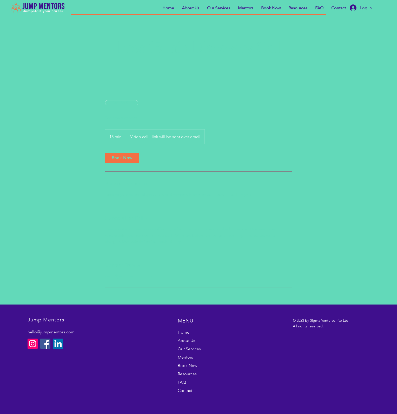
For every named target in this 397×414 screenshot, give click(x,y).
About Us (186, 340)
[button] (190, 8)
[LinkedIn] (58, 344)
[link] (122, 158)
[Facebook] (45, 344)
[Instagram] (33, 344)
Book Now (187, 365)
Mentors (185, 357)
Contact (185, 390)
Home (183, 332)
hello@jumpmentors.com (51, 331)
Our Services (189, 348)
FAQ (182, 382)
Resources (187, 373)
